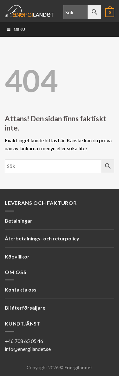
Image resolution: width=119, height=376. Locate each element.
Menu (15, 29)
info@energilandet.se (28, 349)
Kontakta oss (20, 289)
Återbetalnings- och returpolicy (42, 238)
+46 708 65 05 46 (24, 341)
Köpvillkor (17, 256)
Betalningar (18, 221)
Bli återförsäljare (25, 308)
